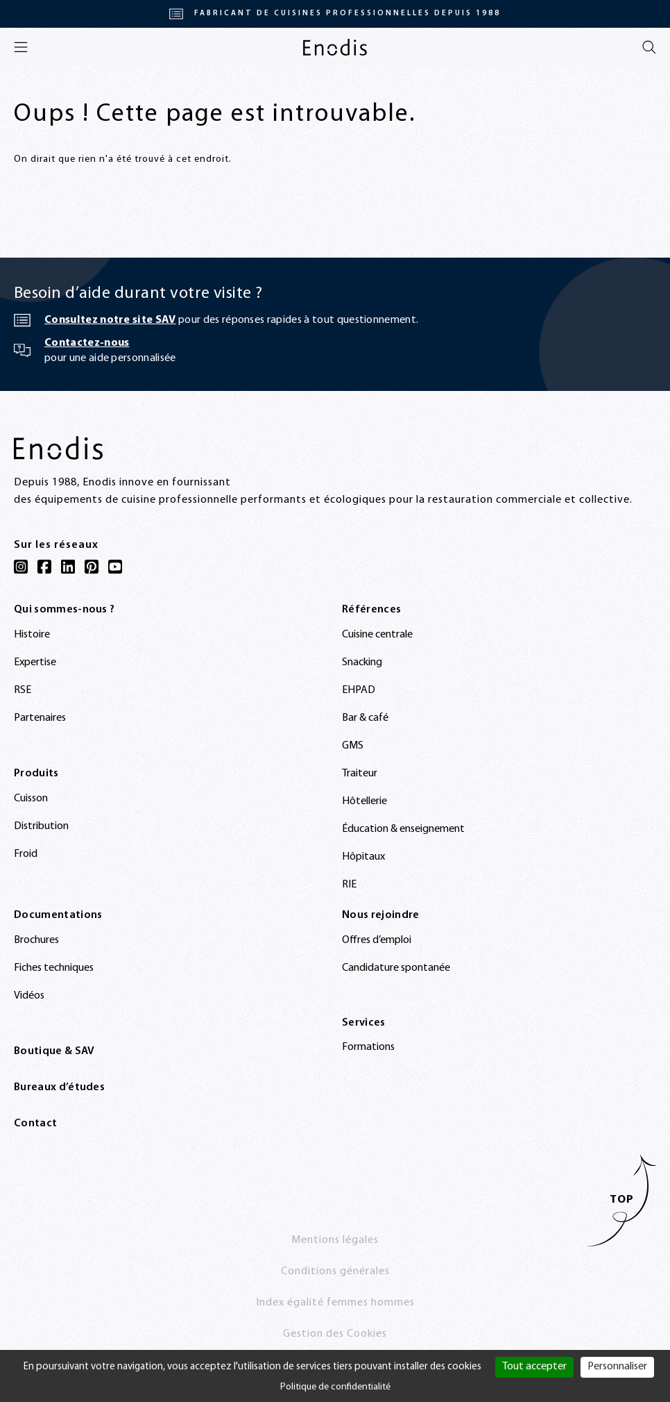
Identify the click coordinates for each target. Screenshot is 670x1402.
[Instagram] (21, 567)
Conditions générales (335, 1271)
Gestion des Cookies (335, 1334)
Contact (35, 1123)
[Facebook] (44, 567)
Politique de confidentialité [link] (335, 1387)
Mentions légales (335, 1240)
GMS (352, 745)
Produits (36, 773)
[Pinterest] (91, 567)
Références (371, 609)
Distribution (41, 826)
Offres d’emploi (376, 940)
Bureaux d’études (59, 1087)
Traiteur (359, 773)
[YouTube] (115, 567)
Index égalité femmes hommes (335, 1302)
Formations (368, 1047)
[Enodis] (335, 47)
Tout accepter (534, 1366)
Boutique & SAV (54, 1051)
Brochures (36, 940)
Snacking (362, 662)
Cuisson (31, 798)
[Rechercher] (649, 47)
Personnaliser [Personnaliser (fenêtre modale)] (617, 1366)
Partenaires (40, 718)
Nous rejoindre (380, 915)
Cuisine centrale (377, 634)
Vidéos (29, 995)
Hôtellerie (364, 801)
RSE (22, 690)
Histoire (32, 634)
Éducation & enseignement (403, 829)
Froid (25, 854)
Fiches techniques (54, 968)
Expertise (35, 662)
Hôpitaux (363, 856)
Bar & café (365, 718)
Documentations (58, 915)
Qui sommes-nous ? (64, 609)
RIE (349, 884)
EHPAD (358, 690)
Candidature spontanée (396, 968)
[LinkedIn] (68, 567)
